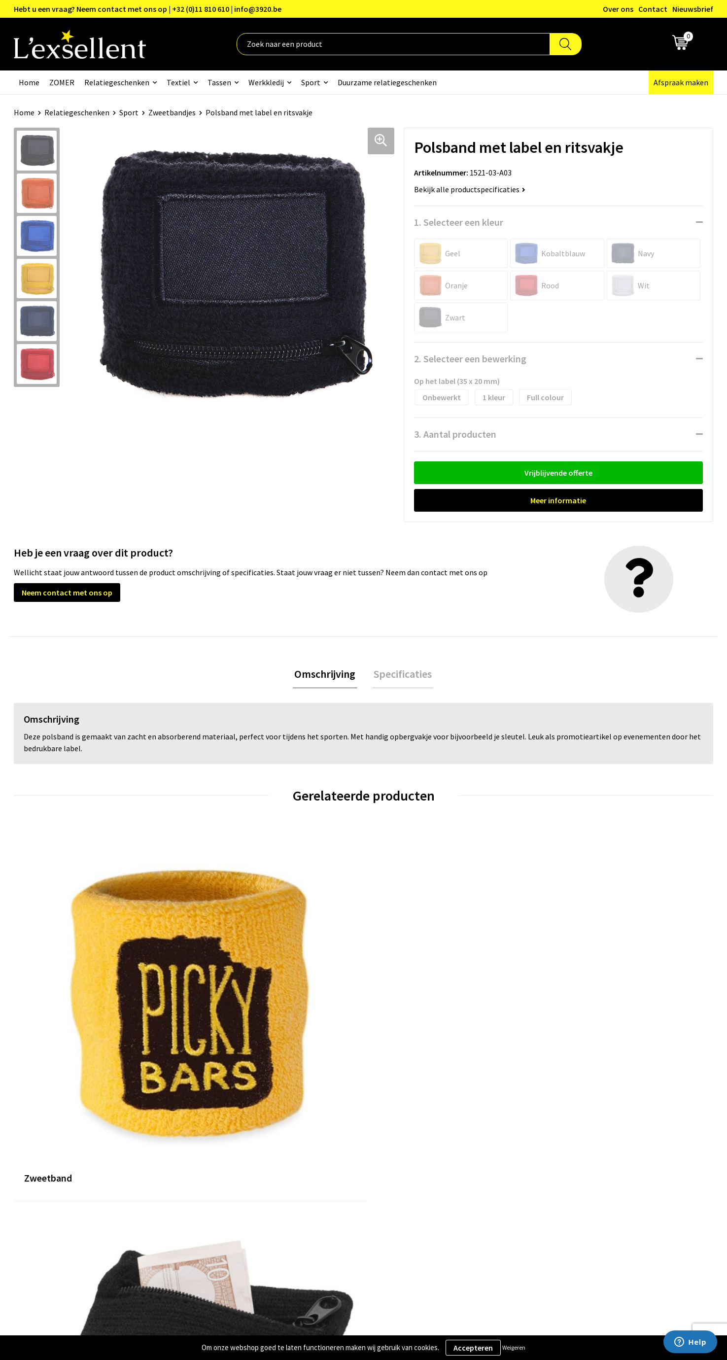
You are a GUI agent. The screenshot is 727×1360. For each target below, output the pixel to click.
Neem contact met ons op (67, 592)
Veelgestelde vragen (321, 1148)
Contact (652, 9)
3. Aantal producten (455, 434)
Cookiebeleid (567, 1133)
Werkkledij (266, 82)
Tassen (219, 82)
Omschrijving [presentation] (326, 675)
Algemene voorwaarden (585, 1103)
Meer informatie (558, 500)
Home (29, 82)
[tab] (326, 675)
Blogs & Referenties (320, 1118)
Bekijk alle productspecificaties (469, 189)
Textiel (178, 82)
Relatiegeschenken (116, 82)
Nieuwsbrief (692, 9)
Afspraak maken (681, 82)
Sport (310, 82)
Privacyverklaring (575, 1118)
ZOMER (61, 82)
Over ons (618, 9)
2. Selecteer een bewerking (470, 358)
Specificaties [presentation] (401, 675)
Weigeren (513, 1347)
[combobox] (393, 44)
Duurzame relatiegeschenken (387, 82)
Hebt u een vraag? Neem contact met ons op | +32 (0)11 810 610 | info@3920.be (147, 9)
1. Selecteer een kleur (458, 222)
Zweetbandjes (172, 112)
